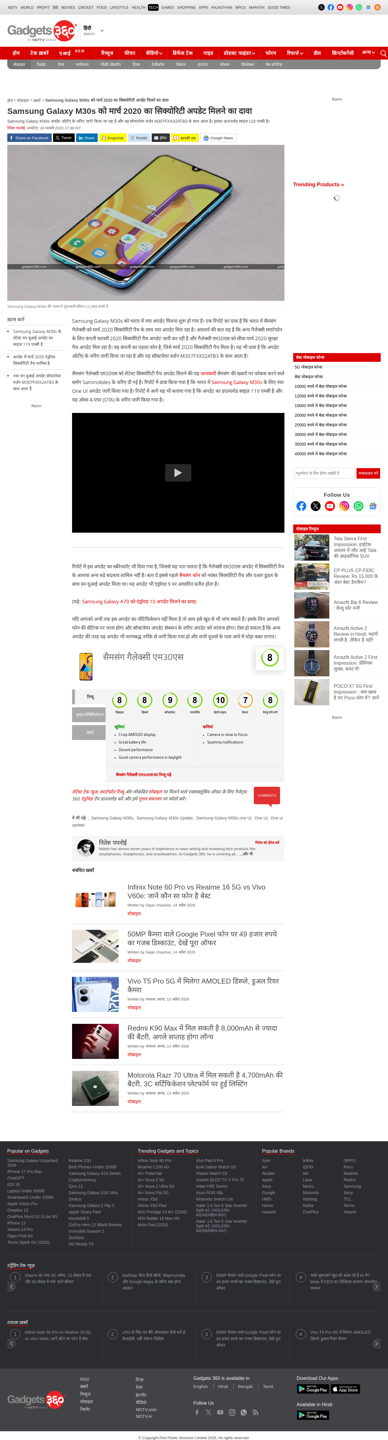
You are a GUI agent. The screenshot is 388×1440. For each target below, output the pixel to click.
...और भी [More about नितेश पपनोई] (246, 854)
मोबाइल (19, 64)
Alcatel (268, 1173)
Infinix (308, 1160)
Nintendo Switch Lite (214, 1199)
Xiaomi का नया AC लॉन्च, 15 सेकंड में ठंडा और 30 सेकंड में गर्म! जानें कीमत (58, 1278)
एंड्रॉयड (87, 798)
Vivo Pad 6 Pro (209, 1160)
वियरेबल (247, 64)
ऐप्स (61, 64)
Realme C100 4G (153, 1167)
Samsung (352, 1186)
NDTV (13, 8)
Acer (266, 1160)
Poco (348, 1167)
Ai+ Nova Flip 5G (153, 1192)
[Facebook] (301, 506)
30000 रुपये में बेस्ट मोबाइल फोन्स (321, 434)
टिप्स (136, 64)
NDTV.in (144, 1416)
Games (167, 8)
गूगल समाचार (150, 798)
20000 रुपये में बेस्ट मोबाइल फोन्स (321, 415)
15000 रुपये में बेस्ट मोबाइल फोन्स (321, 405)
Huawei (269, 1212)
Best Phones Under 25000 (92, 1167)
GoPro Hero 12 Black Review (95, 1224)
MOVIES (68, 8)
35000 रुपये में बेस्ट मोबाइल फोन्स (321, 444)
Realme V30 (80, 1160)
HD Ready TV (81, 1244)
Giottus (75, 1199)
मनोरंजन (82, 64)
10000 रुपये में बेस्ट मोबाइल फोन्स (321, 386)
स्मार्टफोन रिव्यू (112, 791)
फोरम (270, 53)
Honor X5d (147, 1199)
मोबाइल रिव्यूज (307, 529)
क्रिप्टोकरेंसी (343, 53)
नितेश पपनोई (16, 128)
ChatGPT (15, 1178)
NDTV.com (146, 1409)
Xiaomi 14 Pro (20, 1229)
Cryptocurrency (82, 1179)
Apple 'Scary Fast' (85, 1212)
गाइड (208, 53)
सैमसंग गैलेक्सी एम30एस (143, 657)
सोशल (224, 64)
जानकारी (208, 373)
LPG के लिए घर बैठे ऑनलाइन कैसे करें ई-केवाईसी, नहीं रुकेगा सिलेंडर (154, 1335)
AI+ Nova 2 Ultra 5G (156, 1186)
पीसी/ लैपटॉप (111, 64)
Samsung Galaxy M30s (237, 382)
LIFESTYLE (119, 8)
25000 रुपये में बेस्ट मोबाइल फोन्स (321, 425)
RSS (84, 1379)
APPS (203, 8)
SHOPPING (186, 8)
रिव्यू (90, 697)
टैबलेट (41, 64)
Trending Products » (318, 184)
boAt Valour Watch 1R (216, 1167)
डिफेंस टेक (183, 53)
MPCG (240, 8)
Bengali (245, 1386)
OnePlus (311, 1212)
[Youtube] (330, 506)
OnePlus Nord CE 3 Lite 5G (32, 1216)
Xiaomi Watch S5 (211, 1173)
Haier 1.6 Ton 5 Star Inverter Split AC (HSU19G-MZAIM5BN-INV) (221, 1226)
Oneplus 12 (17, 1210)
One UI (261, 818)
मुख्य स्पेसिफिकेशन (90, 715)
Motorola (311, 1192)
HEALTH (138, 8)
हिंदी (55, 8)
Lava (307, 1179)
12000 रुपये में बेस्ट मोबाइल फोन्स (321, 396)
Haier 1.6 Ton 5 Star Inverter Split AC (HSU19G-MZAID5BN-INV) (221, 1210)
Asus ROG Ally (209, 1192)
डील (317, 53)
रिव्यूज (107, 53)
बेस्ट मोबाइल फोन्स (309, 376)
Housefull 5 (79, 1218)
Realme (351, 1173)
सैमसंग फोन (189, 575)
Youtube (220, 1411)
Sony (348, 1192)
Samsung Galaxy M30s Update (165, 818)
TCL (347, 1199)
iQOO (308, 1167)
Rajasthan (222, 8)
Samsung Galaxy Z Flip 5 (91, 1205)
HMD (266, 1199)
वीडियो (152, 53)
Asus (266, 1186)
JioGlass (76, 1237)
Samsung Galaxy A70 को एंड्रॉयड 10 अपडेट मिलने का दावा (138, 601)
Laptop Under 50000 (26, 1191)
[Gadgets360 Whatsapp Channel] (358, 506)
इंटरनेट (203, 64)
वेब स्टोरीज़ (274, 64)
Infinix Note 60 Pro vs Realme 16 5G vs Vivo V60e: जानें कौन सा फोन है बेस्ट (58, 1335)
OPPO (349, 1160)
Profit (43, 8)
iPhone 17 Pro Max (24, 1171)
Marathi (257, 8)
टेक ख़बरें (39, 53)
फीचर (129, 53)
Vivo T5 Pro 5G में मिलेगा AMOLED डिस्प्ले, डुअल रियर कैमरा (340, 1335)
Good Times (279, 8)
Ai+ (265, 1167)
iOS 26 (13, 1184)
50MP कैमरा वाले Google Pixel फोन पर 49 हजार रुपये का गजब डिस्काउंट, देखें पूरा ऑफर (248, 1281)
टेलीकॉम (158, 64)
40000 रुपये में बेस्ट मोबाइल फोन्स (321, 453)
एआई (72, 52)
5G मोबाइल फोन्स (308, 367)
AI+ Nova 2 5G (151, 1179)
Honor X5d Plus (152, 1205)
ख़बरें (37, 100)
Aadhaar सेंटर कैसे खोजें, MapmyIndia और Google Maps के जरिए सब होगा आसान (153, 1281)
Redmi (349, 1179)
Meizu (308, 1186)
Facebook (197, 1411)
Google (268, 1192)
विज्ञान (181, 64)
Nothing (310, 1199)
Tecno (349, 1205)
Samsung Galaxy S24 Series (95, 1173)
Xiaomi (350, 1212)
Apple (267, 1179)
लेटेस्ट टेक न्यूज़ (84, 791)
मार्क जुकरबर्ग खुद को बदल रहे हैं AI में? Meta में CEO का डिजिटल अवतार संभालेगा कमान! (343, 1281)
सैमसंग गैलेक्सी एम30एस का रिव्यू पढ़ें (143, 775)
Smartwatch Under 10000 (30, 1197)
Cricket (86, 8)
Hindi (223, 1386)
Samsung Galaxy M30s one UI (223, 818)
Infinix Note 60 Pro (154, 1160)
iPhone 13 (16, 1223)
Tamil (268, 1386)
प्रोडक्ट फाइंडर (237, 53)
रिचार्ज (293, 53)
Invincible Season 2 (86, 1231)
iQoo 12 (76, 1186)
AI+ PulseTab (150, 1173)
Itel (305, 1173)
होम (16, 53)
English (200, 1386)
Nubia (308, 1205)
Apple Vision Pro (22, 1203)
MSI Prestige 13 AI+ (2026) (162, 1212)
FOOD (102, 8)
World (27, 8)
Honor (267, 1205)
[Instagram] (344, 506)
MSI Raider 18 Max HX (158, 1218)
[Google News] (373, 506)
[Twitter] (316, 506)
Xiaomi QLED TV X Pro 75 (220, 1179)
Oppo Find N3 (20, 1236)
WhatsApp (243, 1411)
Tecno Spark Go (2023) (28, 1242)
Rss (255, 1411)
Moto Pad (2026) (153, 1224)
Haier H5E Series (212, 1186)
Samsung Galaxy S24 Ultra (93, 1192)
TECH (153, 8)
